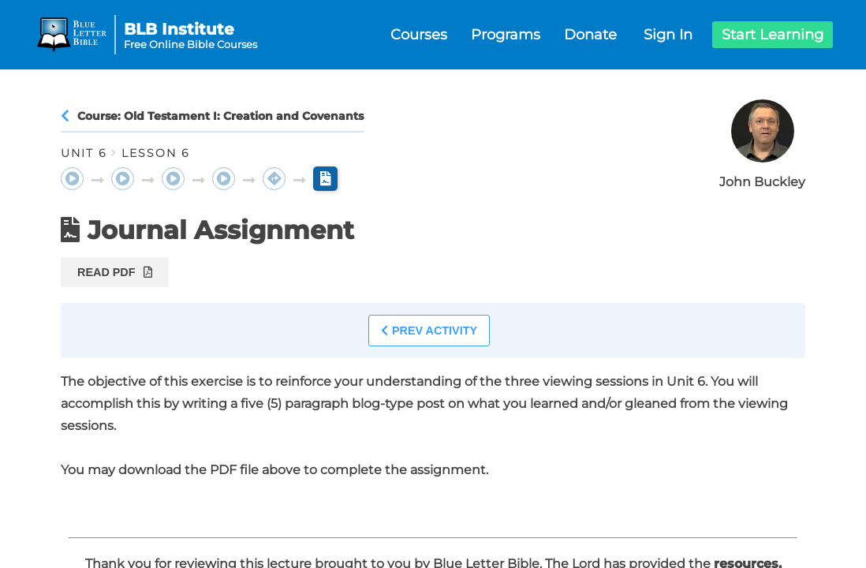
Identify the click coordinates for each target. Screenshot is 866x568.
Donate (590, 34)
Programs (505, 34)
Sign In (668, 34)
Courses (418, 34)
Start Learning (772, 34)
